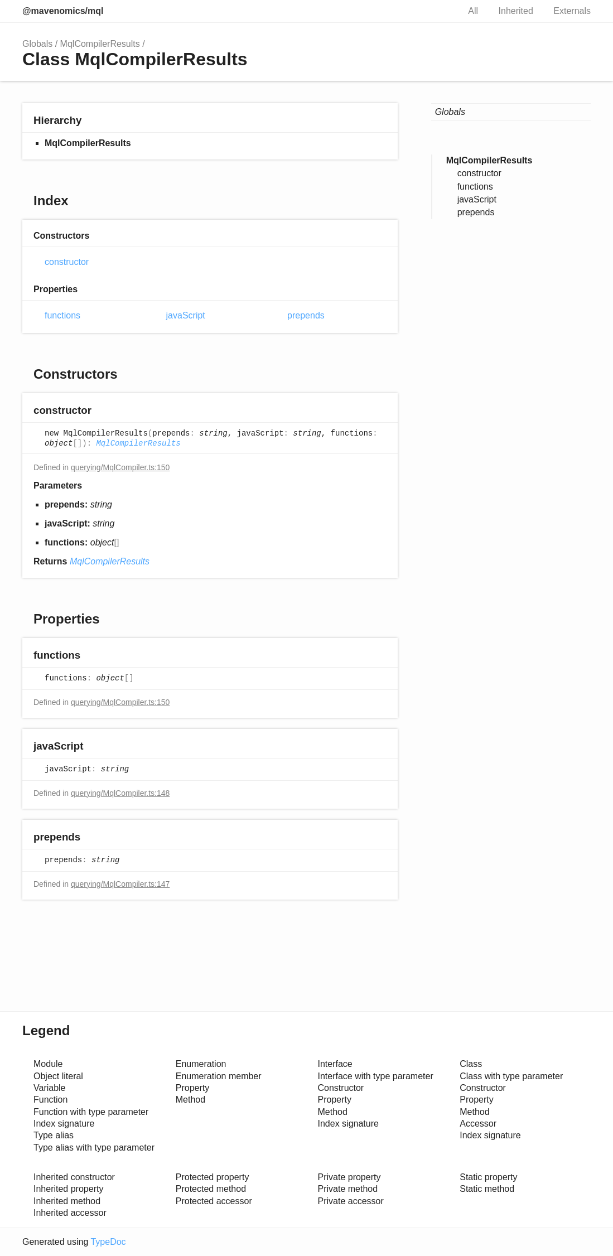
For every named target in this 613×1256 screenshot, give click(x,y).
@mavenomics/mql (62, 11)
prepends (306, 315)
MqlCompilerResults (100, 44)
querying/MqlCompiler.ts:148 (120, 793)
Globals (37, 44)
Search (439, 11)
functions (62, 315)
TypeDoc (108, 1242)
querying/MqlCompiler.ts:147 (120, 884)
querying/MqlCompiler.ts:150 (120, 467)
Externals (572, 11)
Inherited (516, 11)
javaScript (185, 315)
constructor (67, 262)
